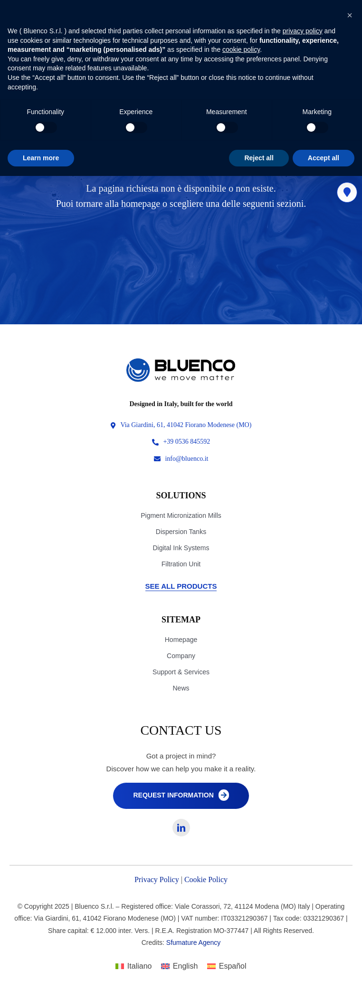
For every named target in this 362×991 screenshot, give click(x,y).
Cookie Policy (206, 879)
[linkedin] (181, 827)
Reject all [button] (258, 158)
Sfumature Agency (193, 942)
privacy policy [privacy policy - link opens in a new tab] (303, 31)
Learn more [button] (41, 158)
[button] (349, 15)
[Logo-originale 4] (181, 360)
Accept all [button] (323, 158)
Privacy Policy (156, 879)
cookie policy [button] (241, 49)
